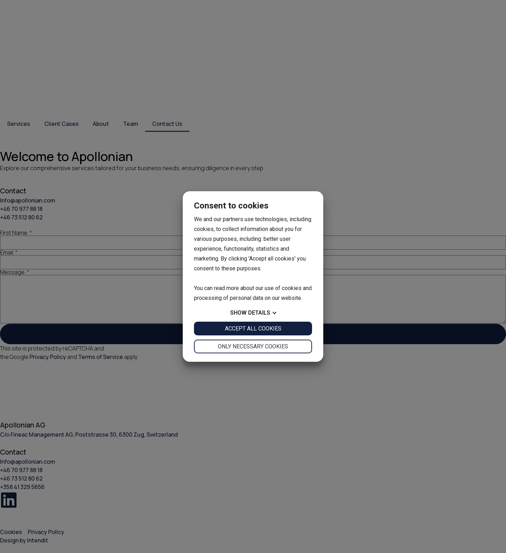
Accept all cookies (253, 328)
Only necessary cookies (253, 346)
